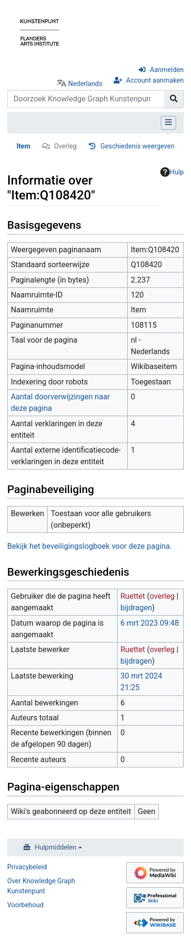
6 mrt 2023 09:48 (149, 623)
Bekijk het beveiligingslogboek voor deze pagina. (89, 546)
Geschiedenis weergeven (137, 146)
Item (24, 146)
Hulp (172, 172)
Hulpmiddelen (55, 847)
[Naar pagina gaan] (174, 99)
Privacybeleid (27, 867)
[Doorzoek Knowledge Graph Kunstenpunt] (86, 99)
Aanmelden (167, 70)
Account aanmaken (155, 80)
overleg (162, 596)
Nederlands (85, 83)
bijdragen (136, 607)
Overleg (65, 146)
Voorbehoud (25, 905)
